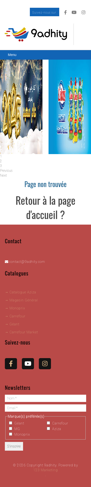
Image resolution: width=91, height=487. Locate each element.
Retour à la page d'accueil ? (45, 207)
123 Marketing (45, 470)
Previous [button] (6, 171)
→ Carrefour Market (21, 332)
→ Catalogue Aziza (20, 292)
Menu (12, 55)
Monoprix (19, 434)
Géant (16, 423)
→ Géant (12, 324)
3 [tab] (1, 166)
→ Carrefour (15, 316)
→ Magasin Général (21, 300)
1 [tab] (1, 156)
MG (14, 429)
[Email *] (45, 408)
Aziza (54, 429)
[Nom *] (45, 398)
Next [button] (3, 175)
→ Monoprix (15, 308)
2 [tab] (1, 161)
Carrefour (57, 423)
